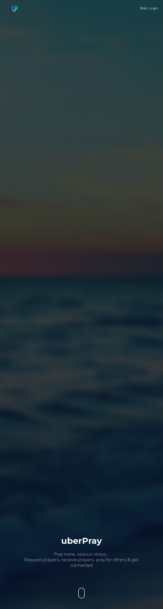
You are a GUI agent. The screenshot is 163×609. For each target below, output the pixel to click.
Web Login (149, 8)
